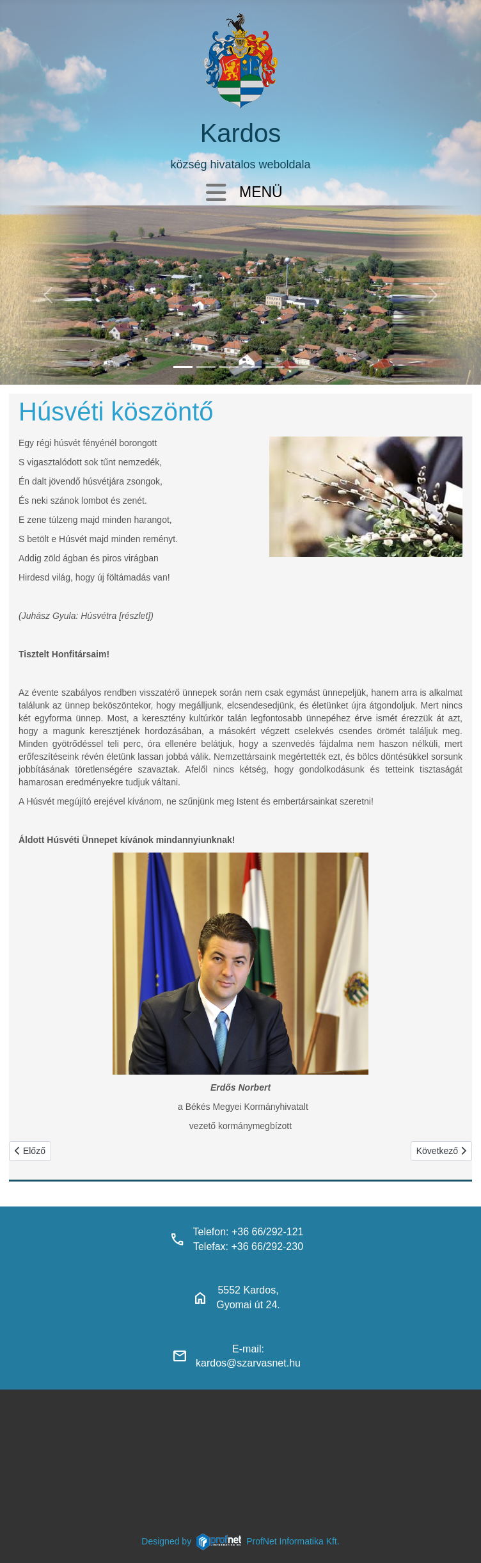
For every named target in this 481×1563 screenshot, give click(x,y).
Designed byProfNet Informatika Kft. (240, 1541)
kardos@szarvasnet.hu (248, 1363)
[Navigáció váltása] (216, 193)
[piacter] (275, 367)
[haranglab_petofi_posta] (206, 367)
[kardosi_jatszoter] (229, 367)
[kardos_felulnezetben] (183, 367)
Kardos (240, 133)
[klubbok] (298, 367)
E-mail (246, 1348)
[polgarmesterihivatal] (252, 367)
